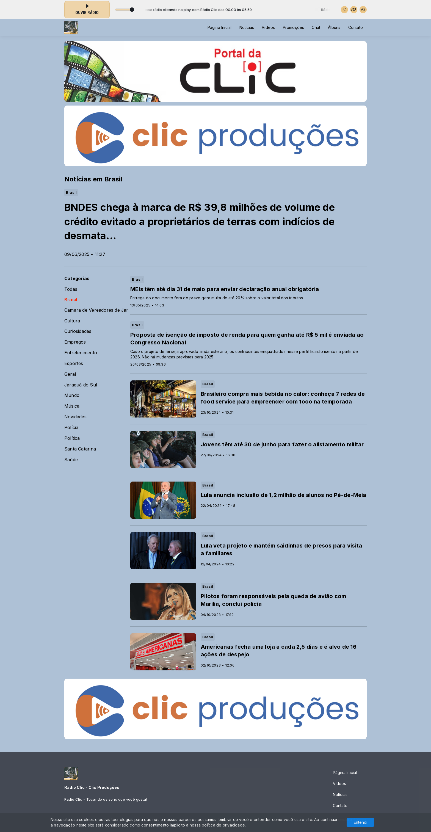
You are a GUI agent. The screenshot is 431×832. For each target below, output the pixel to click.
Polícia (71, 427)
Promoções (293, 27)
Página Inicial (220, 27)
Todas (70, 289)
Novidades (75, 416)
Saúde (71, 459)
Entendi (360, 822)
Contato (355, 27)
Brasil (70, 299)
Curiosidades (78, 331)
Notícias (246, 27)
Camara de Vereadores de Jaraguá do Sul (96, 310)
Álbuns (334, 27)
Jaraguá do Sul (80, 385)
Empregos (75, 342)
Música (71, 406)
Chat (316, 27)
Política (72, 438)
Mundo (71, 395)
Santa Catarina (80, 449)
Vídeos (268, 27)
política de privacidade (223, 825)
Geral (70, 374)
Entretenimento (80, 352)
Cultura (72, 321)
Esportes (73, 363)
